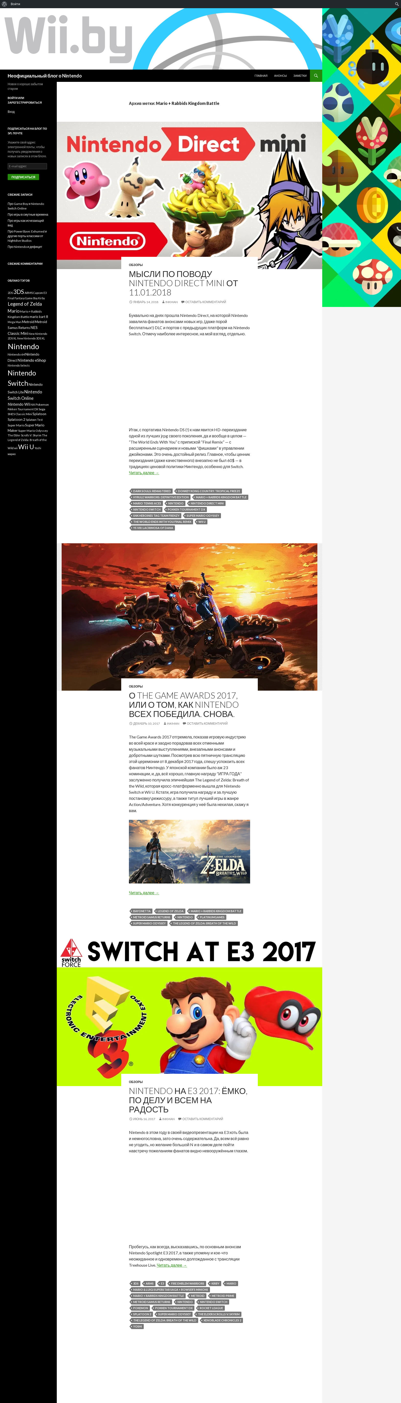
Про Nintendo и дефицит (25, 247)
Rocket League (211, 1308)
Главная (261, 75)
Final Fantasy (16, 298)
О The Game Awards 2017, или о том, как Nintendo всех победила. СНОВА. (184, 704)
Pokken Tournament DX (186, 509)
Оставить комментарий (205, 302)
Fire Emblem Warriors (187, 1283)
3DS (136, 1283)
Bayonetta (142, 911)
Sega (42, 409)
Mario (231, 1283)
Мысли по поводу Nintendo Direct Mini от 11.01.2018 (183, 283)
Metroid (198, 1295)
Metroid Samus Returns (151, 917)
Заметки (300, 75)
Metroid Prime (223, 1295)
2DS (10, 292)
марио (12, 454)
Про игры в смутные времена (28, 214)
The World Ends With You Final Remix (162, 521)
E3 (162, 1283)
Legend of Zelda (171, 911)
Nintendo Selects (19, 365)
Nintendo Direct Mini (207, 503)
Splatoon (39, 414)
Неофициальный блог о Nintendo (45, 76)
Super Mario (16, 425)
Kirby (215, 1283)
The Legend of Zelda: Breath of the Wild (204, 923)
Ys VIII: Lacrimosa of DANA (153, 527)
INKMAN (171, 302)
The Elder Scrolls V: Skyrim (219, 1314)
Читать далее (144, 472)
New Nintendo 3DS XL (31, 338)
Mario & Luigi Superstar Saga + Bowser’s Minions (170, 1289)
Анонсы (280, 75)
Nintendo (176, 503)
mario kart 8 (39, 317)
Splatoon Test (34, 419)
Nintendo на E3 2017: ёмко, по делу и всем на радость (188, 1100)
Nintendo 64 (16, 354)
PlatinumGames (212, 917)
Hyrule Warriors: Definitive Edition (161, 497)
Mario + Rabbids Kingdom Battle (221, 497)
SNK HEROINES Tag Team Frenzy (156, 515)
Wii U (202, 521)
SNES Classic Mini (20, 414)
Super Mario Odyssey (203, 515)
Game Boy (31, 298)
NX (33, 404)
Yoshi (137, 1326)
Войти (15, 4)
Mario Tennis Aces (147, 503)
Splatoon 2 (142, 1314)
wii (16, 448)
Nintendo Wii (19, 404)
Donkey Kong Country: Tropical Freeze (209, 491)
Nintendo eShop (31, 360)
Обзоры (136, 265)
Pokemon (140, 1308)
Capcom (38, 292)
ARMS (150, 1283)
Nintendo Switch (147, 509)
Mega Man (14, 322)
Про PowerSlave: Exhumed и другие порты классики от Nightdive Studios (27, 235)
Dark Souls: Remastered (152, 491)
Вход (11, 112)
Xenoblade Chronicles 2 (222, 1320)
